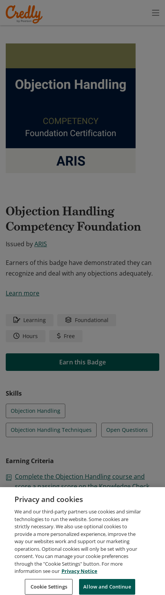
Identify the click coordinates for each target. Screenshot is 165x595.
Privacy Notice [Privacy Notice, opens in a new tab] (79, 579)
